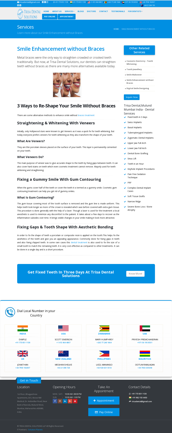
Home (46, 11)
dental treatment (79, 242)
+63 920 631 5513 (104, 368)
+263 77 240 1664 (112, 2)
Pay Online (49, 16)
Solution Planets (35, 429)
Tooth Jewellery (134, 69)
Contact (103, 11)
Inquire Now (132, 97)
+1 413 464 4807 (95, 2)
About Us (56, 11)
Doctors (91, 11)
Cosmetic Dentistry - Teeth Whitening (140, 62)
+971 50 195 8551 (130, 2)
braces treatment (86, 115)
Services (69, 11)
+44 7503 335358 (145, 368)
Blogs (81, 11)
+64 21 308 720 (148, 5)
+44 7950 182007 (147, 2)
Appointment (66, 16)
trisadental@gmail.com (30, 2)
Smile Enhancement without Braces (140, 81)
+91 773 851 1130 (61, 2)
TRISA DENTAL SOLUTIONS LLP (32, 426)
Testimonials (118, 11)
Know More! (135, 273)
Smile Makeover (134, 74)
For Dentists (134, 11)
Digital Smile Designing (138, 88)
